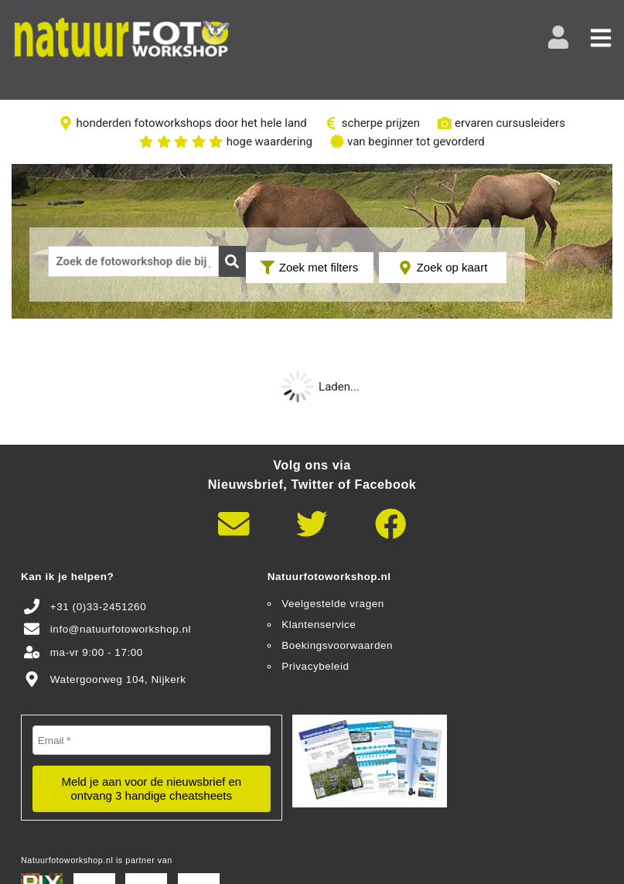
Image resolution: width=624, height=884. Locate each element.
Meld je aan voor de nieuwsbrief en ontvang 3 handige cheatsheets (151, 788)
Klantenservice (318, 624)
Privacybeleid (315, 666)
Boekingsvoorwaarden (337, 645)
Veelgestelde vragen (332, 603)
